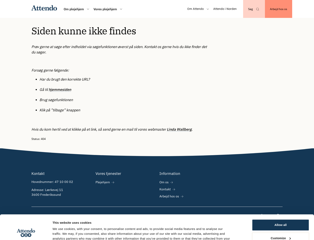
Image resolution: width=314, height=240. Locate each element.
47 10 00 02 (64, 182)
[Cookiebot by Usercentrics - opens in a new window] (25, 232)
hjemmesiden (60, 89)
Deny (280, 229)
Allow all (281, 202)
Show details (61, 232)
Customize (281, 215)
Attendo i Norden (225, 9)
